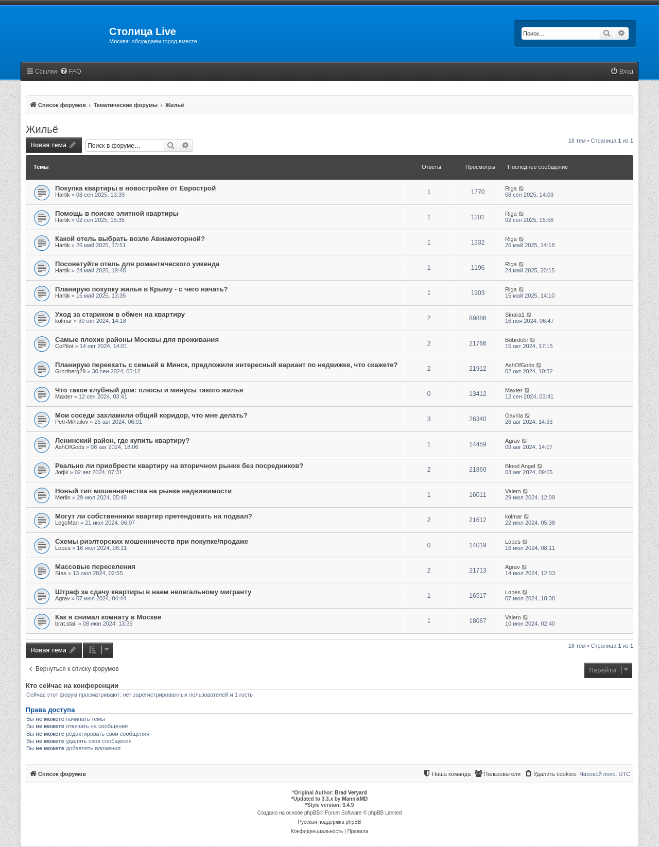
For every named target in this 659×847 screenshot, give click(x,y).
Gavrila (514, 415)
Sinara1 (515, 315)
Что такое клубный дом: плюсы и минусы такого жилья (149, 390)
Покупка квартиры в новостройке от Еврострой (135, 188)
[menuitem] (70, 72)
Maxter (64, 396)
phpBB (312, 813)
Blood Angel (520, 466)
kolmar (63, 321)
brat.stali (66, 623)
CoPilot (64, 346)
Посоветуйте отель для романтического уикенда (137, 264)
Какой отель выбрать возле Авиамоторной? (130, 239)
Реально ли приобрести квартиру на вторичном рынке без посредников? (179, 466)
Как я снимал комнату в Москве (108, 617)
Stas (60, 573)
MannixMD (355, 799)
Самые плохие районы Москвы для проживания (137, 339)
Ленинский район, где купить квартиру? (122, 440)
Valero (513, 491)
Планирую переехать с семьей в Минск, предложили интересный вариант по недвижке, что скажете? (226, 365)
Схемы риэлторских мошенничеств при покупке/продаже (151, 541)
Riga (511, 188)
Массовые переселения (95, 567)
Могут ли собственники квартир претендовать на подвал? (153, 516)
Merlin (63, 497)
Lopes (63, 548)
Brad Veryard (351, 793)
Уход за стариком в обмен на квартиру (120, 314)
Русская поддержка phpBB (329, 822)
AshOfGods (519, 365)
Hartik (62, 195)
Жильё (42, 129)
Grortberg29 (70, 371)
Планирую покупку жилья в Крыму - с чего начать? (141, 289)
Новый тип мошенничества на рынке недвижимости (143, 491)
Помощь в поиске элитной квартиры (117, 213)
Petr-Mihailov (71, 422)
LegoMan (67, 523)
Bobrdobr (516, 340)
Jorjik (61, 472)
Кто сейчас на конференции (72, 686)
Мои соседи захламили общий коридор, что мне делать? (151, 415)
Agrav (512, 441)
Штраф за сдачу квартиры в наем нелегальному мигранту (153, 592)
